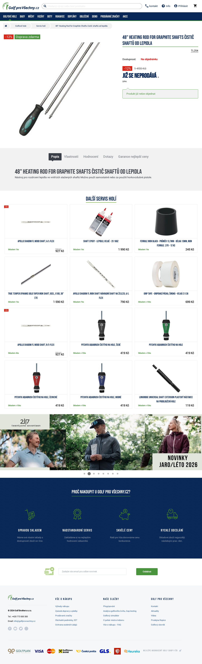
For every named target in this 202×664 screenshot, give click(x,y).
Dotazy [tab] (108, 157)
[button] (84, 473)
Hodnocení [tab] (90, 157)
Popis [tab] (55, 157)
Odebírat (147, 571)
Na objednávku (149, 59)
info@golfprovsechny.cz (25, 621)
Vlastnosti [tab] (71, 157)
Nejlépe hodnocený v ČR (160, 650)
